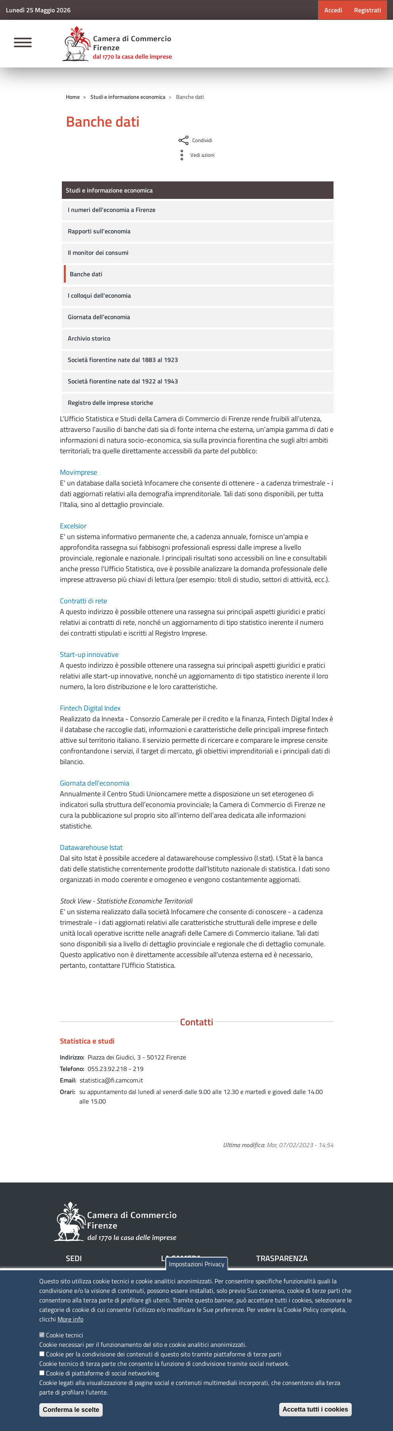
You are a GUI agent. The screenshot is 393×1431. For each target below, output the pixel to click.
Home (73, 96)
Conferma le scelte (71, 1409)
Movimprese (78, 472)
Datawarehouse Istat (91, 847)
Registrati (367, 10)
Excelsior (73, 525)
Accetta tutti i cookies (315, 1409)
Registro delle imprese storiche (110, 402)
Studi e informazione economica (127, 96)
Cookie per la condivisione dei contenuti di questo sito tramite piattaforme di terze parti (164, 1354)
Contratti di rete (83, 600)
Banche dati (86, 274)
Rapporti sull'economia (99, 231)
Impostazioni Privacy (196, 1264)
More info (70, 1319)
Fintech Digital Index (90, 708)
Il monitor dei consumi (98, 252)
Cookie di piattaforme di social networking (102, 1373)
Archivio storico (89, 338)
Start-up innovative (89, 654)
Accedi (333, 10)
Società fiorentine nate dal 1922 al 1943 (123, 381)
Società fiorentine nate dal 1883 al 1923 (123, 359)
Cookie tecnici (64, 1335)
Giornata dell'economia (94, 783)
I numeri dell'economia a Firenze (111, 209)
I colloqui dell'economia (99, 295)
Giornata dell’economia (99, 317)
